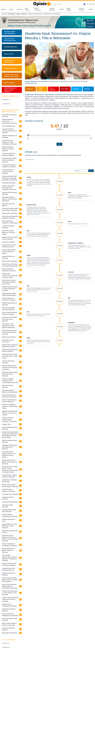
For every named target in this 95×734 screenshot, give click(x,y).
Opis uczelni (89, 20)
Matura (3, 9)
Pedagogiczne (6, 647)
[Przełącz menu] (84, 20)
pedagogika (6, 99)
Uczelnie (19, 9)
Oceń (59, 144)
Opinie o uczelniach (37, 9)
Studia (11, 9)
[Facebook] (84, 4)
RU (93, 4)
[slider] (28, 135)
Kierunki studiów (52, 9)
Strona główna (11, 13)
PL (88, 4)
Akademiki (76, 89)
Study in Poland (81, 9)
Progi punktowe (52, 88)
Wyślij (91, 170)
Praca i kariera (68, 9)
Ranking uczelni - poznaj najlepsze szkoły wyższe (11, 75)
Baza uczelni (27, 9)
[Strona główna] (47, 4)
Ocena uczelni (90, 23)
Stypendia (87, 89)
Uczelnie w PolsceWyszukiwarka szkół (10, 39)
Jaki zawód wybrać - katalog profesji (10, 61)
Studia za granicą (9, 82)
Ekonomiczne (6, 643)
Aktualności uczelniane (10, 68)
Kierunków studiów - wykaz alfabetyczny (10, 32)
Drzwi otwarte (65, 89)
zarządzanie (6, 103)
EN (90, 4)
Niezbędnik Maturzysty (10, 46)
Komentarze (89, 26)
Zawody (62, 9)
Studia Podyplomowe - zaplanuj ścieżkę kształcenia (10, 89)
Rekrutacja (29, 89)
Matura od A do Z (9, 54)
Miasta (91, 9)
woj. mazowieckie (43, 81)
